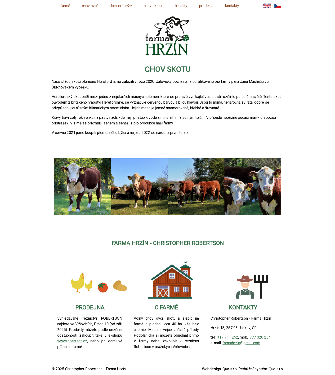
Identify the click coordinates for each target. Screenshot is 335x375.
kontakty (232, 6)
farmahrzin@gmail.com (241, 343)
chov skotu (153, 6)
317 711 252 (227, 337)
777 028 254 (260, 337)
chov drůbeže (120, 6)
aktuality (180, 6)
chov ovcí (90, 6)
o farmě (64, 6)
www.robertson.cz (72, 341)
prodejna (206, 6)
